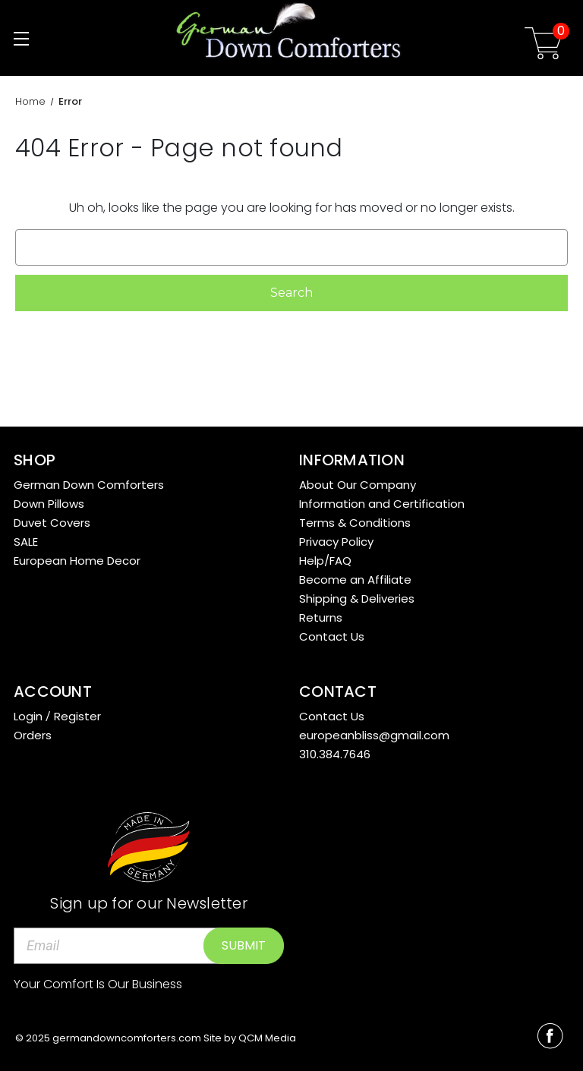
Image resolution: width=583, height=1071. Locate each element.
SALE (26, 542)
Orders (33, 735)
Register (77, 716)
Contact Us (331, 636)
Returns (320, 617)
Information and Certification (382, 504)
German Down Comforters (89, 485)
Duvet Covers (52, 523)
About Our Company (357, 485)
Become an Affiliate (355, 579)
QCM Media (267, 1038)
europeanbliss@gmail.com (374, 735)
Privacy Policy (336, 542)
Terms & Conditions (355, 523)
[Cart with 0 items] (543, 46)
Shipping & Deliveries (356, 598)
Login (28, 716)
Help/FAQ (325, 561)
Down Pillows (49, 504)
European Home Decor (77, 561)
